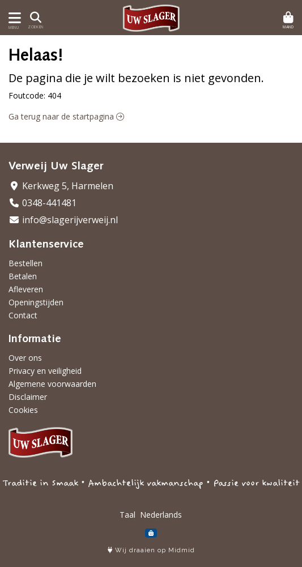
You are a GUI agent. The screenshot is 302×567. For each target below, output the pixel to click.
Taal (127, 514)
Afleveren (25, 289)
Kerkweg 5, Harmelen (60, 186)
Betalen (22, 276)
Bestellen (25, 263)
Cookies (23, 409)
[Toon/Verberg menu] (12, 17)
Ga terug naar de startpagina (66, 116)
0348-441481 (42, 203)
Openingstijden (35, 302)
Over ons (25, 357)
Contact (22, 315)
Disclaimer (27, 396)
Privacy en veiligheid (45, 370)
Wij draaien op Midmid (151, 550)
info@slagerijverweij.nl (63, 220)
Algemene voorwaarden (52, 383)
